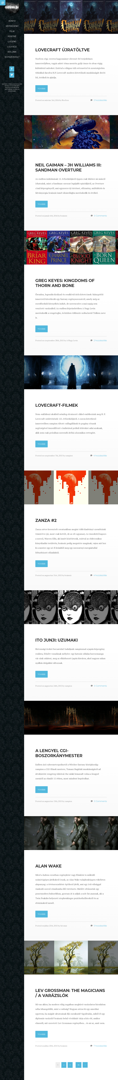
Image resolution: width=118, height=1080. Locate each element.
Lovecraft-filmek (56, 406)
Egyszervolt (12, 57)
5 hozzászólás (100, 927)
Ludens (12, 41)
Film (11, 31)
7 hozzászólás (100, 1047)
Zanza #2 (46, 521)
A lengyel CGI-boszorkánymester (58, 754)
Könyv (12, 21)
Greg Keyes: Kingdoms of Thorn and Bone (65, 284)
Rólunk (12, 52)
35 (78, 1066)
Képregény (12, 26)
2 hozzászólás (100, 101)
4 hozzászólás (100, 456)
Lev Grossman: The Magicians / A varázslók (70, 994)
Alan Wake (48, 867)
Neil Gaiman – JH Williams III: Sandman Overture (68, 169)
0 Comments (100, 216)
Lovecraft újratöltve (62, 50)
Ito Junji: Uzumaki (56, 641)
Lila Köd (12, 47)
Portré (12, 36)
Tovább (41, 90)
